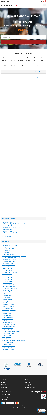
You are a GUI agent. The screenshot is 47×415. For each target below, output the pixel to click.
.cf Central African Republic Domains (11, 225)
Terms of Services (35, 407)
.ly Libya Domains (6, 297)
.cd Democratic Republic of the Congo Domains (14, 224)
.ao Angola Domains (7, 222)
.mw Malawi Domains (7, 308)
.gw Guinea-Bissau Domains (9, 286)
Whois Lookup (28, 384)
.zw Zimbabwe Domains (8, 349)
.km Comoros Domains (8, 292)
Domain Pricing (4, 396)
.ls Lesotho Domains (7, 295)
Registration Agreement (16, 407)
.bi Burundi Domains (7, 250)
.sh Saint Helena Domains (8, 324)
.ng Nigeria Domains (7, 315)
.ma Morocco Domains (7, 299)
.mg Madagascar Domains (8, 301)
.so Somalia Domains (7, 329)
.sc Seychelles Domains (8, 320)
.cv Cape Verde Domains (8, 265)
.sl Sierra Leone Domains (8, 326)
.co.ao (36, 77)
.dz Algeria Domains (7, 268)
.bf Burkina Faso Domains (8, 248)
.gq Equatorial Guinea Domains (10, 233)
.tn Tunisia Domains (7, 338)
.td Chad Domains (6, 236)
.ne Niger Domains (7, 313)
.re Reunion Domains (7, 317)
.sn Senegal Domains (7, 328)
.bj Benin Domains (6, 252)
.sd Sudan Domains (7, 322)
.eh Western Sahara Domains (9, 272)
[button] (5, 1)
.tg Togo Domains (6, 337)
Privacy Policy (43, 407)
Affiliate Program (4, 387)
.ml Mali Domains (6, 302)
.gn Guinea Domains (7, 283)
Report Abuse (28, 385)
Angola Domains (39, 71)
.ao (36, 75)
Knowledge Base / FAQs (30, 387)
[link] (41, 410)
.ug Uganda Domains (7, 342)
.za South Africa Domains (8, 346)
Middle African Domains (8, 218)
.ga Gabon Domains (7, 231)
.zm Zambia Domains (7, 347)
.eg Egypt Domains (7, 270)
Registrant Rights (26, 407)
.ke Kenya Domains (7, 290)
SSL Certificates (4, 399)
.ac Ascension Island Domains (9, 245)
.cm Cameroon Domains (8, 229)
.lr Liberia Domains (7, 293)
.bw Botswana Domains (8, 254)
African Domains (6, 241)
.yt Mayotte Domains (7, 344)
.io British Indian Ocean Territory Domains (12, 288)
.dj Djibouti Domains (7, 266)
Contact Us (3, 384)
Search (23, 41)
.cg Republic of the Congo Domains (11, 227)
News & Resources (5, 385)
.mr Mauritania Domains (8, 304)
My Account (27, 382)
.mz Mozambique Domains (8, 310)
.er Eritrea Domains (7, 274)
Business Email (4, 397)
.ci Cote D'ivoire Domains (8, 261)
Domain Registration (5, 394)
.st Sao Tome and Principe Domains (11, 234)
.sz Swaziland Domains (8, 333)
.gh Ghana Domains (7, 279)
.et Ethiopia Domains (7, 275)
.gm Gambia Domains (7, 281)
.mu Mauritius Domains (8, 306)
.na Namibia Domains (7, 311)
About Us (3, 382)
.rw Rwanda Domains (7, 319)
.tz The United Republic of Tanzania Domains (13, 340)
